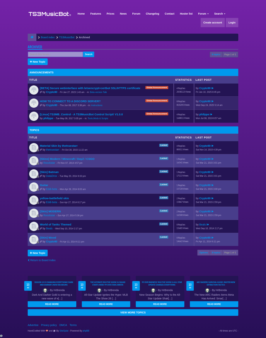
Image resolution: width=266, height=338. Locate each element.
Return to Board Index (42, 260)
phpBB (86, 330)
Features (95, 13)
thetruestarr (52, 149)
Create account (212, 22)
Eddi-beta (51, 189)
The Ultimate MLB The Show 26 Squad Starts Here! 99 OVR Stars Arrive (107, 283)
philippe (48, 118)
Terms (73, 325)
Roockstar (49, 162)
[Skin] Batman (49, 172)
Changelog (152, 13)
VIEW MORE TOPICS (133, 312)
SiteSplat (63, 330)
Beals (49, 228)
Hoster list (186, 13)
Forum (136, 13)
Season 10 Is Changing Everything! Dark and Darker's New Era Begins (53, 283)
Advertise (33, 325)
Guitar (44, 185)
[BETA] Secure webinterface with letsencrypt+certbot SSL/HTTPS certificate (90, 88)
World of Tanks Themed (55, 224)
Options (204, 252)
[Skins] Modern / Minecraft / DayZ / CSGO (67, 158)
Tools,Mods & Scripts (98, 118)
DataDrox (51, 175)
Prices (110, 13)
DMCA (63, 325)
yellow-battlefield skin (54, 198)
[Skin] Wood (48, 237)
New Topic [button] (37, 61)
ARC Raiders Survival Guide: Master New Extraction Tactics (216, 283)
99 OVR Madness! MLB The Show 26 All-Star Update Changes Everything (162, 283)
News (123, 13)
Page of (230, 54)
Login (232, 22)
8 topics (216, 54)
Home (81, 13)
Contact (169, 13)
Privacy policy (49, 325)
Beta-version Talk (98, 92)
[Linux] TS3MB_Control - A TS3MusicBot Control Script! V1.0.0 (81, 114)
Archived (35, 47)
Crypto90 (51, 92)
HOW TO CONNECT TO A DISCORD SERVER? (70, 101)
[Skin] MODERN (50, 211)
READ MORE (52, 304)
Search (220, 13)
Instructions (97, 105)
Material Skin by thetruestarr (59, 145)
